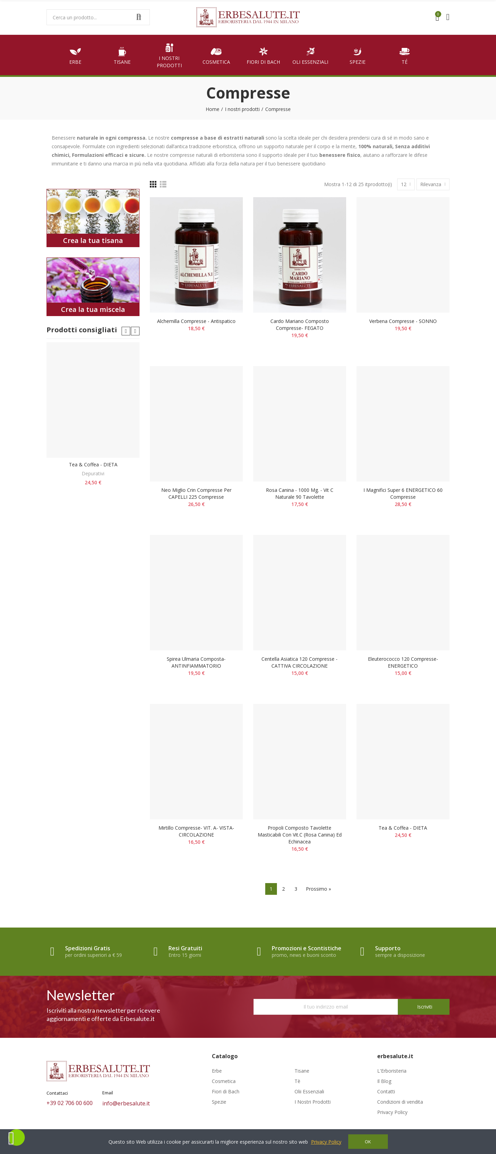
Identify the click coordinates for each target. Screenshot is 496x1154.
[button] (126, 331)
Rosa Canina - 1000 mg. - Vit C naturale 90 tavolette (299, 493)
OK (368, 1141)
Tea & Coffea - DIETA (403, 827)
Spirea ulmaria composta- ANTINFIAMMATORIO (196, 662)
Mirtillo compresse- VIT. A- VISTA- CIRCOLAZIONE (196, 831)
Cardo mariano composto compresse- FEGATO (299, 324)
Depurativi (93, 473)
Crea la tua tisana (93, 240)
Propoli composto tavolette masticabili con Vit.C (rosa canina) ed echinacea (300, 834)
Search (139, 17)
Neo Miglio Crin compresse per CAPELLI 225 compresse (196, 493)
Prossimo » (318, 888)
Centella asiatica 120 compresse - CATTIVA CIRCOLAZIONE (299, 662)
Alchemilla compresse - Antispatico (196, 321)
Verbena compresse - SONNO (403, 321)
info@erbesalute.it (126, 1103)
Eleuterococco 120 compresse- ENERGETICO (403, 662)
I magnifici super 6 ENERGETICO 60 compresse (403, 493)
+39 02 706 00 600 (69, 1103)
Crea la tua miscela (93, 309)
